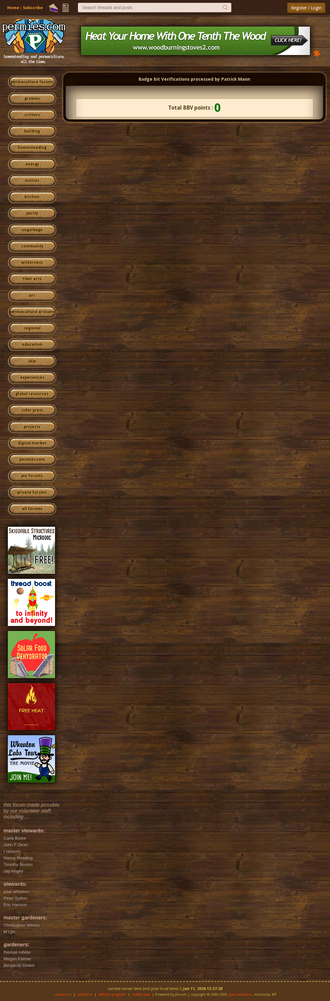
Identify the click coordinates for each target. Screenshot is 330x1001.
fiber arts (32, 279)
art (32, 295)
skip (32, 361)
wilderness (32, 262)
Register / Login (306, 7)
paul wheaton (239, 995)
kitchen (32, 197)
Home (13, 7)
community (32, 246)
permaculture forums (32, 82)
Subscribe (33, 7)
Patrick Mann (235, 79)
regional (32, 328)
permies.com (32, 459)
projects (32, 427)
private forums (32, 492)
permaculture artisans (32, 312)
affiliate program (112, 995)
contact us (63, 995)
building (32, 131)
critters (32, 115)
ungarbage (32, 230)
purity (32, 213)
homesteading (32, 147)
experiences (32, 377)
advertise (84, 995)
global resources (32, 394)
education (32, 344)
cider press (32, 410)
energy (32, 164)
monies (32, 180)
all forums (32, 509)
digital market (32, 443)
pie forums (32, 476)
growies (32, 98)
